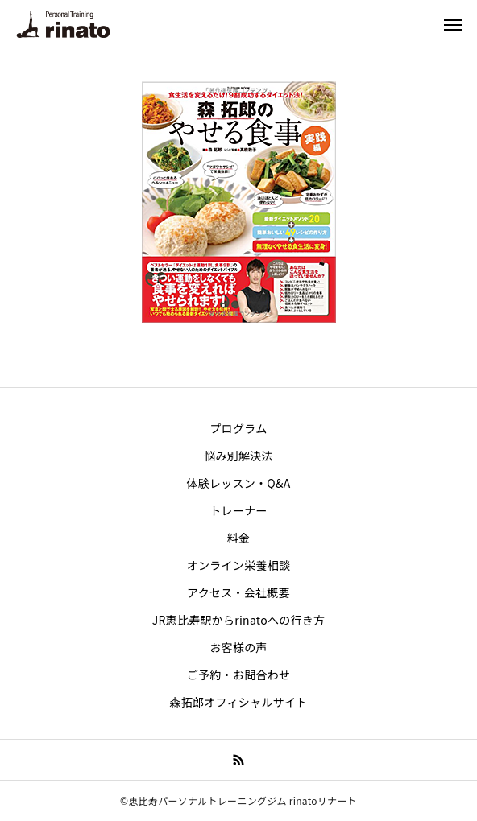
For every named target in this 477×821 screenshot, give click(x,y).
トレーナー (238, 510)
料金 (239, 538)
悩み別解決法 (238, 456)
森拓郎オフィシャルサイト (238, 702)
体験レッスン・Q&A (238, 483)
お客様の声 (238, 647)
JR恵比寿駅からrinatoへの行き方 (239, 620)
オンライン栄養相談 (239, 565)
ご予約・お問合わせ (239, 674)
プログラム (239, 428)
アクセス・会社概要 (238, 592)
